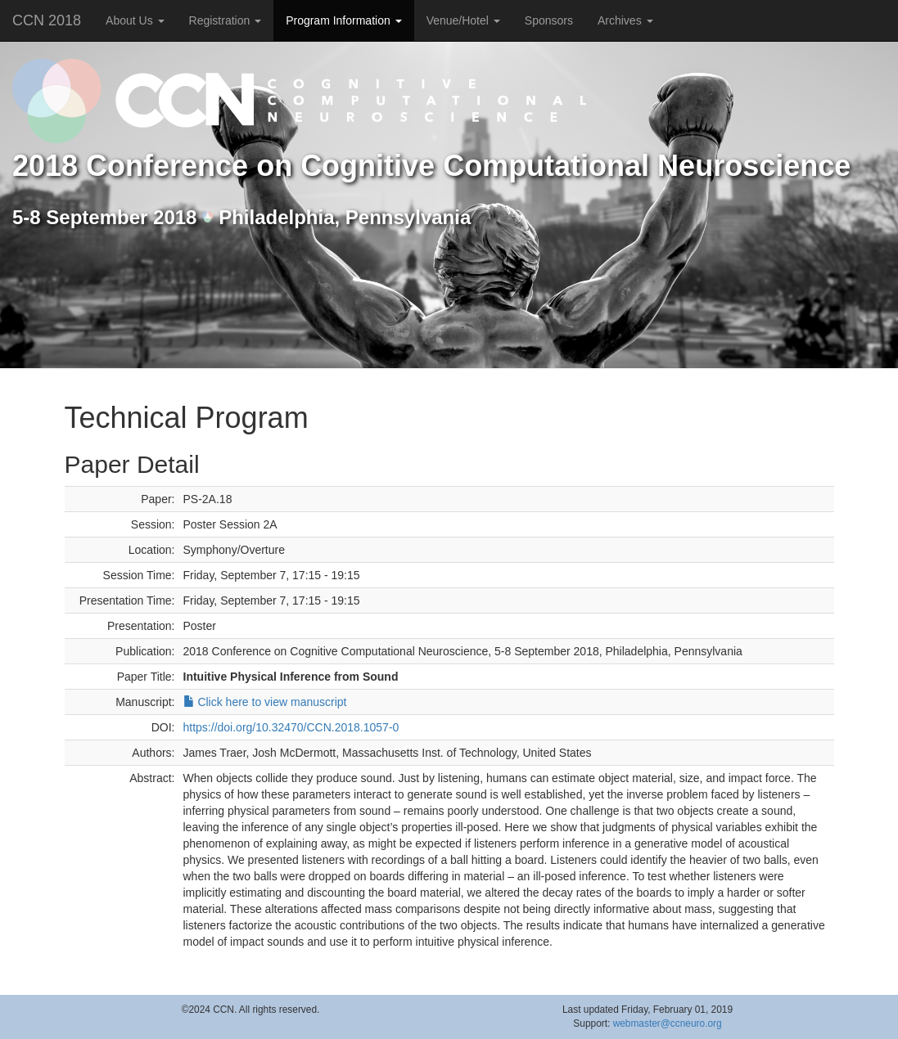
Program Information (344, 20)
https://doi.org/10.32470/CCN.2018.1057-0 (291, 727)
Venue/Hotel (463, 20)
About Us (135, 20)
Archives (625, 20)
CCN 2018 (46, 20)
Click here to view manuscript (265, 701)
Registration (225, 20)
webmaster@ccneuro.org (667, 1023)
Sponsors (549, 20)
